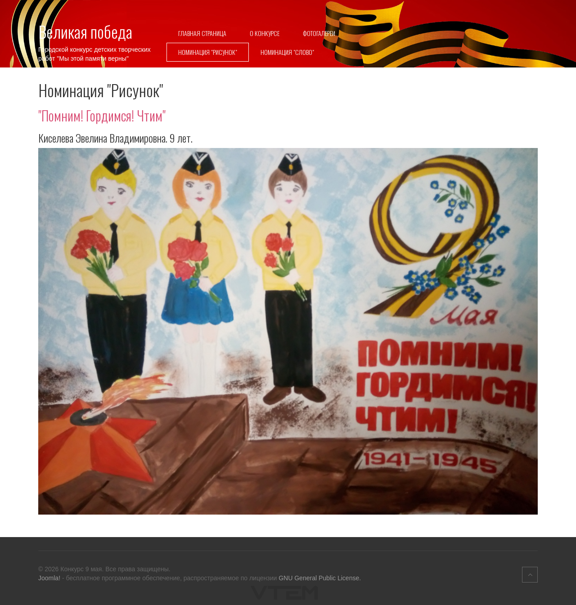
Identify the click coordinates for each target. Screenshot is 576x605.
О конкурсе (264, 33)
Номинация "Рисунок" (207, 52)
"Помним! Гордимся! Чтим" (102, 115)
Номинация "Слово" (287, 52)
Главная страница (202, 33)
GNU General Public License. (320, 578)
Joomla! (49, 578)
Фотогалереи (319, 33)
